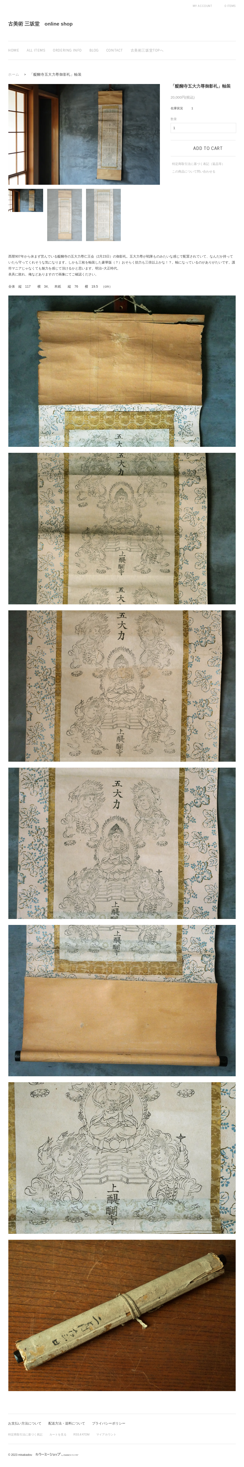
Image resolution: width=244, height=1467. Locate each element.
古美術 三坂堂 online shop (40, 23)
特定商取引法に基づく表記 (25, 1434)
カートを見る (57, 1434)
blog (94, 50)
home (13, 50)
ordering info (67, 50)
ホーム (13, 74)
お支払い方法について (24, 1423)
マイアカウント (106, 1434)
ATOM (85, 1434)
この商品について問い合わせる (193, 171)
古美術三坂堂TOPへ (147, 50)
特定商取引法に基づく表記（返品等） (198, 164)
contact (114, 50)
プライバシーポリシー (108, 1423)
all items (36, 50)
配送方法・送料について (66, 1423)
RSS (76, 1434)
